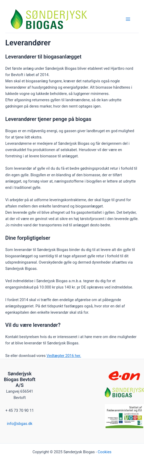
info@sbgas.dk (19, 423)
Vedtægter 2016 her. (64, 355)
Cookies (104, 452)
